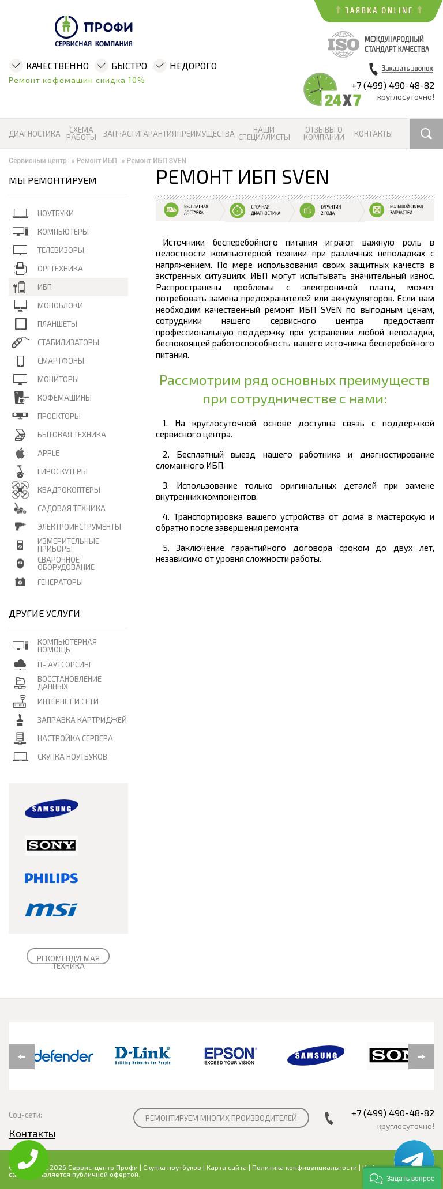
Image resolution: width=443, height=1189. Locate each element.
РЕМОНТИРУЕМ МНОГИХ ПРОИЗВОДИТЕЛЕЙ (221, 1118)
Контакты (373, 134)
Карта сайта (227, 1167)
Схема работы (81, 133)
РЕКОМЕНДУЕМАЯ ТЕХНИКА (68, 962)
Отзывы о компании (323, 133)
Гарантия (157, 134)
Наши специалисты (264, 133)
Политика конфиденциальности (304, 1167)
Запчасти (121, 134)
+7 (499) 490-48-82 (392, 85)
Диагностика (35, 134)
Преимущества (205, 134)
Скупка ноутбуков (172, 1167)
